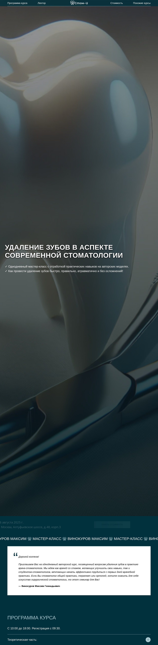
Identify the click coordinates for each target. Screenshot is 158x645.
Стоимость (116, 3)
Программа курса (17, 3)
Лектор (42, 3)
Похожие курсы (142, 3)
